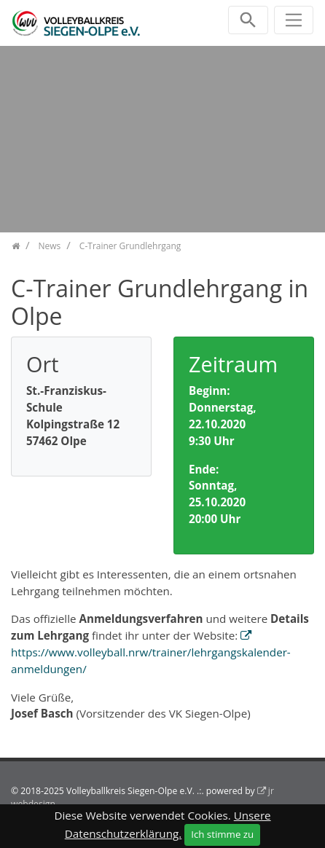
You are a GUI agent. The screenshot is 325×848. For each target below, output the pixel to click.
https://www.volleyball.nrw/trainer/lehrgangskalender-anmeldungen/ (151, 660)
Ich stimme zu (222, 834)
